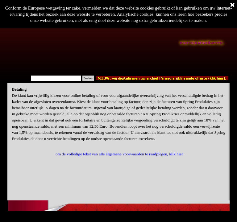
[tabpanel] (119, 114)
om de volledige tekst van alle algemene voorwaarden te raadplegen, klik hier (119, 154)
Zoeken (88, 78)
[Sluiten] (232, 5)
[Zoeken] (56, 78)
